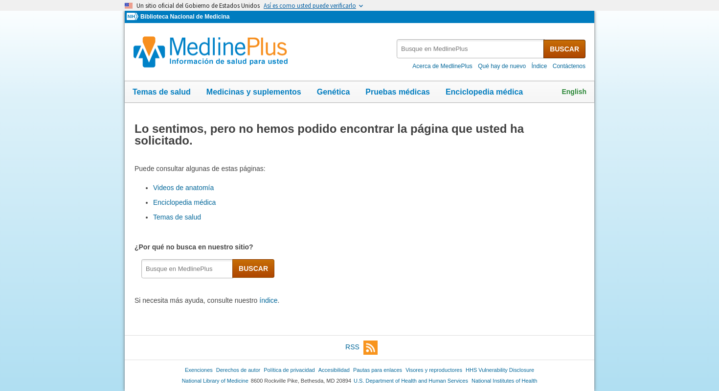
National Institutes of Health (504, 381)
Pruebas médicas (397, 92)
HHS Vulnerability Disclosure (500, 370)
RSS (361, 348)
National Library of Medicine (215, 381)
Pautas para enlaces (377, 370)
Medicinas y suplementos (253, 92)
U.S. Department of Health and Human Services (411, 381)
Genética (333, 92)
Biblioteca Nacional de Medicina (184, 16)
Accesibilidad (334, 370)
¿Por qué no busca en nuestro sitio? (196, 247)
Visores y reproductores (433, 370)
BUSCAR (564, 49)
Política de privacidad (289, 370)
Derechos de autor (238, 370)
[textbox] (471, 48)
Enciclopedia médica (484, 92)
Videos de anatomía (183, 188)
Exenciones (199, 370)
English (574, 92)
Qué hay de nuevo (502, 66)
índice (268, 300)
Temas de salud (162, 92)
